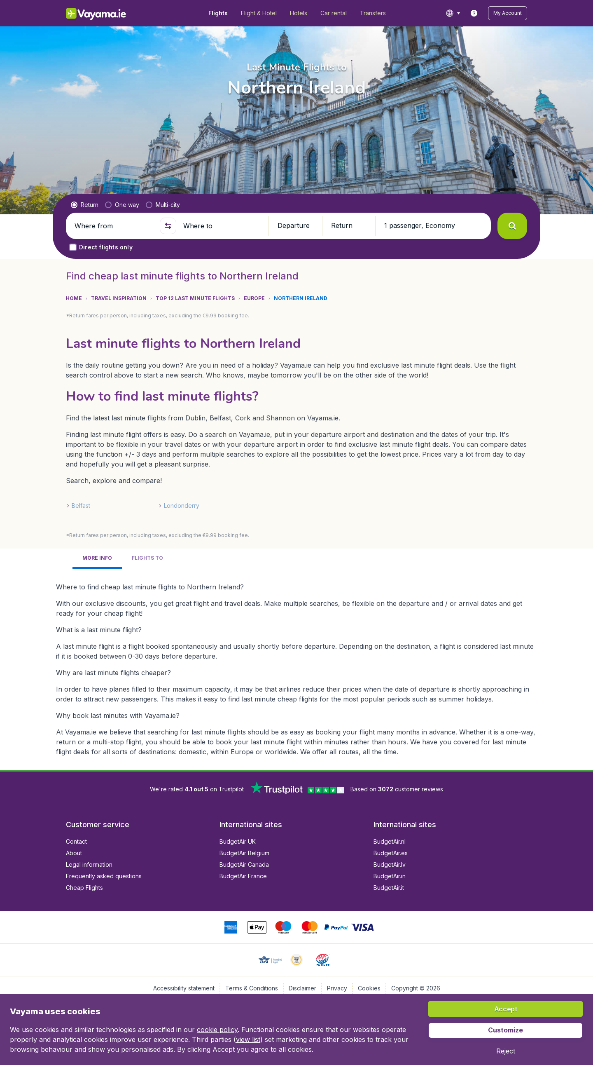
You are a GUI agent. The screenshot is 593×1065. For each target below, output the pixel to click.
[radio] (84, 204)
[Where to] (222, 226)
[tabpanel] (296, 666)
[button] (507, 13)
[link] (474, 13)
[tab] (97, 559)
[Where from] (113, 226)
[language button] (453, 13)
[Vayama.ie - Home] (107, 13)
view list (248, 1039)
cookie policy (217, 1029)
